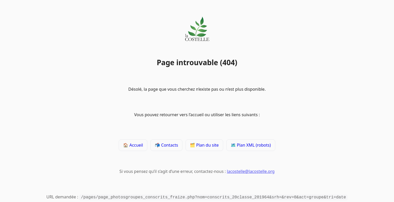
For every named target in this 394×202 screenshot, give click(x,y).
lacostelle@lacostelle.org (251, 172)
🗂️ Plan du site (204, 145)
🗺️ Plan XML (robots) (251, 145)
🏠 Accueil (133, 145)
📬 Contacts (166, 145)
